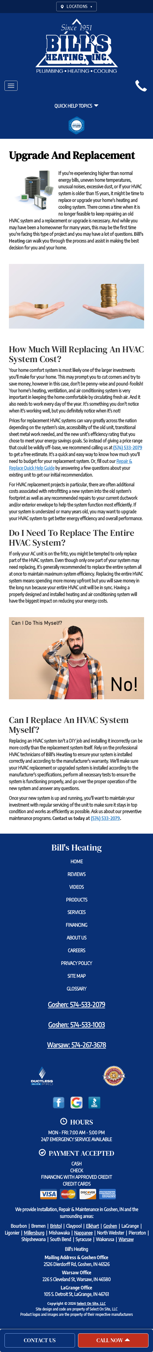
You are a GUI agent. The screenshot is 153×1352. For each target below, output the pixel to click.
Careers (76, 950)
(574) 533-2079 (127, 447)
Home (77, 861)
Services (76, 912)
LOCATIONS (76, 6)
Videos (76, 887)
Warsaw (126, 1239)
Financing (76, 925)
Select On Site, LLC (91, 1303)
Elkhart (92, 1226)
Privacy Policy (76, 963)
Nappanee (83, 1233)
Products (76, 900)
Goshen (110, 1226)
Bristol (56, 1226)
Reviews (76, 874)
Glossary (76, 989)
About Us (76, 938)
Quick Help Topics (76, 106)
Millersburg (34, 1233)
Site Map (77, 976)
